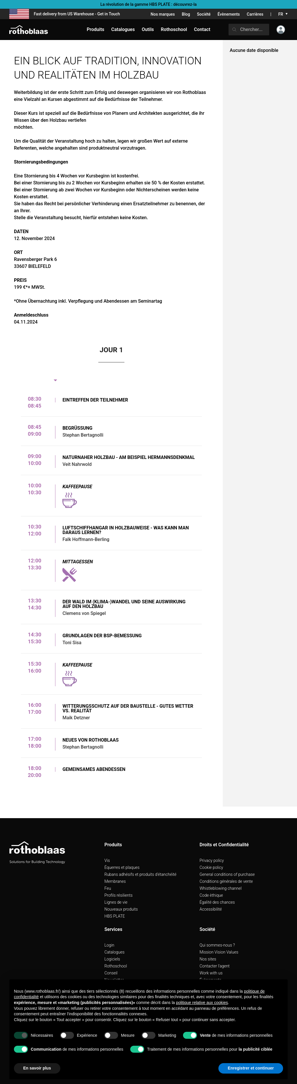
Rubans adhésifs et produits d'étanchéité (140, 874)
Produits (95, 29)
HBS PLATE (114, 916)
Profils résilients (118, 895)
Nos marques (163, 14)
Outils (148, 29)
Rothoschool (115, 966)
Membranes (115, 881)
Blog (186, 14)
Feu (107, 888)
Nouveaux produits (121, 909)
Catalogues (114, 952)
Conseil (110, 973)
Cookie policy (211, 867)
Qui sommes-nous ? (217, 945)
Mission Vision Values (219, 952)
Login (109, 945)
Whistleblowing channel (221, 888)
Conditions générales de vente (226, 881)
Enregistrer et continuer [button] (251, 1068)
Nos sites (208, 959)
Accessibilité (211, 909)
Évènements (229, 14)
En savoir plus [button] (37, 1068)
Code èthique (211, 895)
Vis (107, 860)
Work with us (211, 973)
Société (204, 14)
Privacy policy (212, 860)
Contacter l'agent (215, 966)
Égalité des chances (217, 902)
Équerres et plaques (122, 867)
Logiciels (112, 959)
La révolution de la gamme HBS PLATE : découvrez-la (148, 4)
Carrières (255, 14)
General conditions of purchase (227, 874)
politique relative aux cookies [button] (202, 1002)
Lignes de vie (115, 902)
